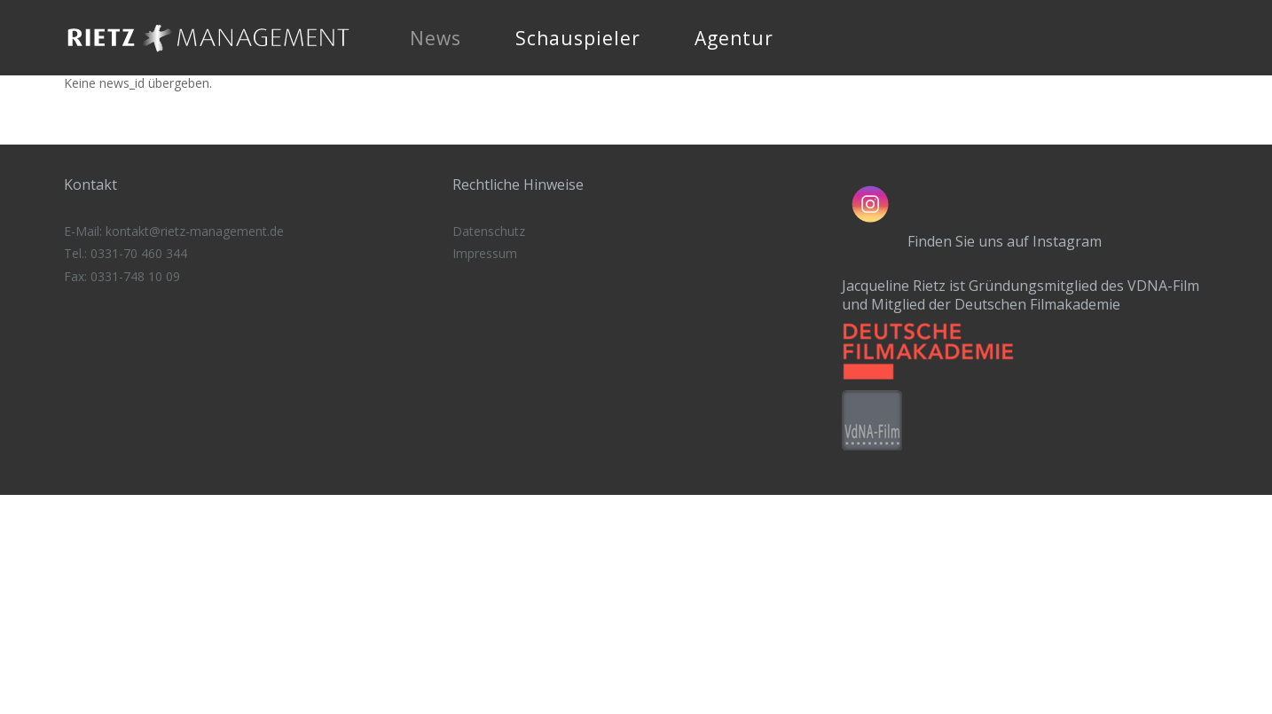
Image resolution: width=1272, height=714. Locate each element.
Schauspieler (577, 38)
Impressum (484, 253)
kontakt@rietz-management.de (195, 231)
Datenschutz (488, 231)
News (435, 38)
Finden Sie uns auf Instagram (1004, 241)
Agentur (734, 38)
